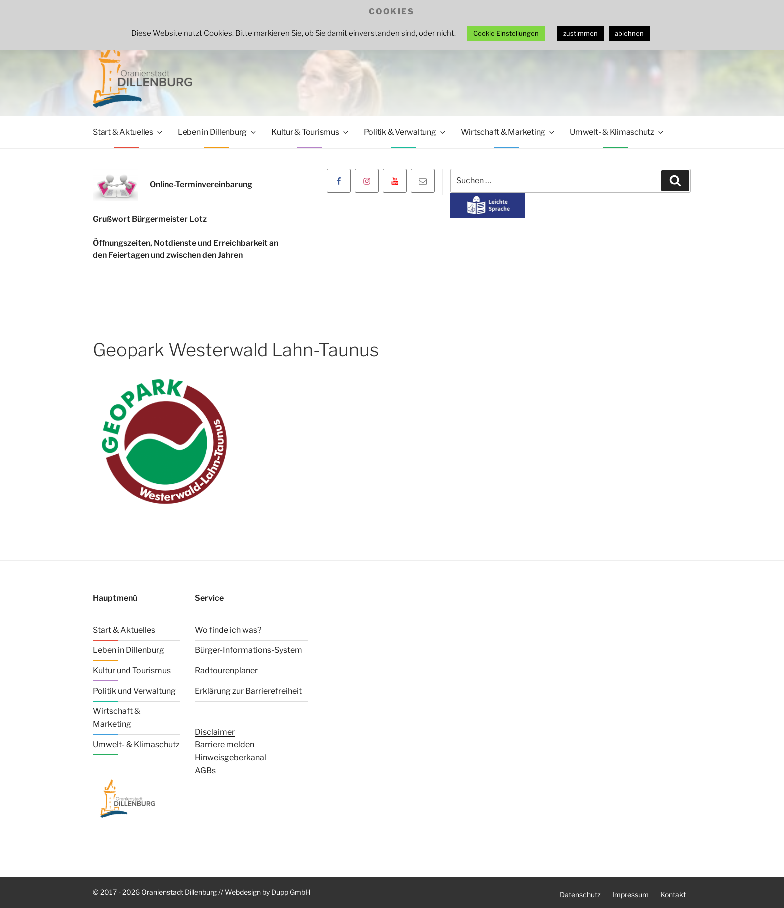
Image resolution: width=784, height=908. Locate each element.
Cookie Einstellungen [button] (506, 33)
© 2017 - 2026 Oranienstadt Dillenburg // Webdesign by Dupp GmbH (201, 892)
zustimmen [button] (581, 33)
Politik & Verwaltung (405, 132)
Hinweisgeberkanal (230, 757)
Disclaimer (215, 732)
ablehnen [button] (629, 33)
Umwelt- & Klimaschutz (617, 132)
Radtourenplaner (226, 670)
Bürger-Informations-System (248, 650)
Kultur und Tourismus (132, 670)
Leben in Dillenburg (218, 132)
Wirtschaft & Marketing (508, 132)
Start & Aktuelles (128, 132)
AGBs (205, 770)
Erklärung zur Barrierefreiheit (248, 691)
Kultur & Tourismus (311, 132)
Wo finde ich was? (228, 630)
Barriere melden (224, 744)
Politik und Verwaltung (134, 691)
